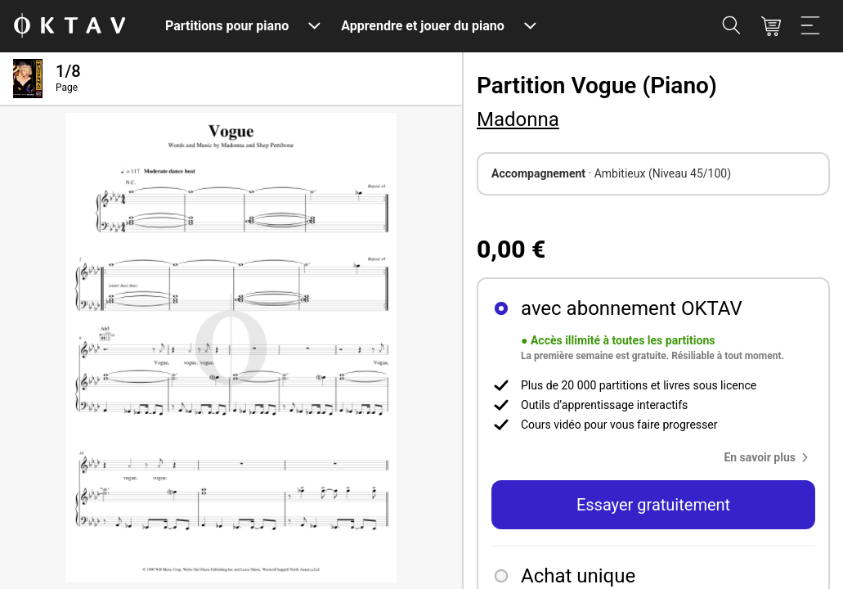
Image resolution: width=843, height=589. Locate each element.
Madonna (518, 119)
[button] (769, 457)
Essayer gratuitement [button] (653, 505)
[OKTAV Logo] (69, 26)
